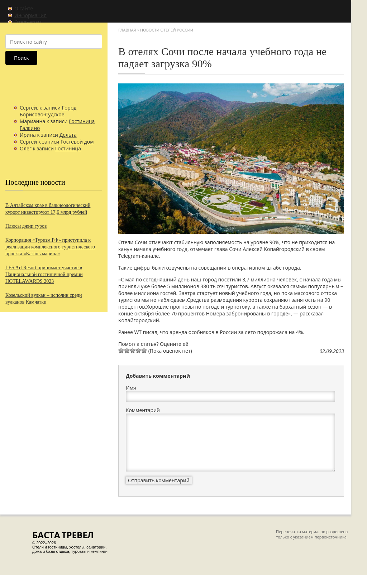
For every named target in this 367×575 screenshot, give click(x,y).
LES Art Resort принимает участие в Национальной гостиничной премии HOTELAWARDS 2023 (44, 274)
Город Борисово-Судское (48, 111)
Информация (30, 15)
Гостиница (68, 148)
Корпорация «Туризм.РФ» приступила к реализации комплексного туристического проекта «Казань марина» (50, 246)
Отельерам (28, 22)
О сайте (23, 8)
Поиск (21, 57)
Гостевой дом (77, 141)
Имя (131, 387)
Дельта (68, 134)
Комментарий (143, 410)
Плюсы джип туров (26, 226)
